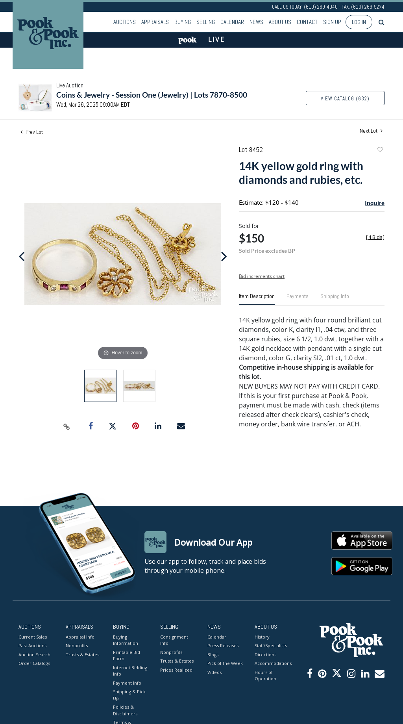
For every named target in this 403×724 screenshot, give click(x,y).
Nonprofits (77, 645)
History (262, 637)
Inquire (375, 202)
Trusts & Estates (82, 654)
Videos (214, 672)
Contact (307, 22)
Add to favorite (380, 150)
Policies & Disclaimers (125, 710)
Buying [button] (182, 22)
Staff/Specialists (271, 645)
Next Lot (371, 131)
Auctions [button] (124, 22)
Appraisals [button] (155, 22)
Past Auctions (32, 645)
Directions (265, 654)
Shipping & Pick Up (129, 695)
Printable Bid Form (126, 655)
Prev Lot (31, 131)
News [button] (256, 22)
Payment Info (127, 683)
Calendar (232, 22)
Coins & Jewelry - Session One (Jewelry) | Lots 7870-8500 (151, 94)
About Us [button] (280, 22)
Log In (359, 22)
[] (375, 237)
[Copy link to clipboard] (67, 426)
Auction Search (34, 654)
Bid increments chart (262, 276)
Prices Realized (176, 670)
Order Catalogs (34, 663)
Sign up (332, 22)
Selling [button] (205, 22)
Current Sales (32, 637)
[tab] (257, 299)
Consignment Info (174, 640)
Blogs (212, 654)
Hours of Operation (265, 675)
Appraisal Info (80, 637)
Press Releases (222, 645)
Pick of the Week (225, 663)
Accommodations (272, 663)
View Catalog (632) (345, 98)
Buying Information (125, 640)
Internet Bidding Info (130, 671)
